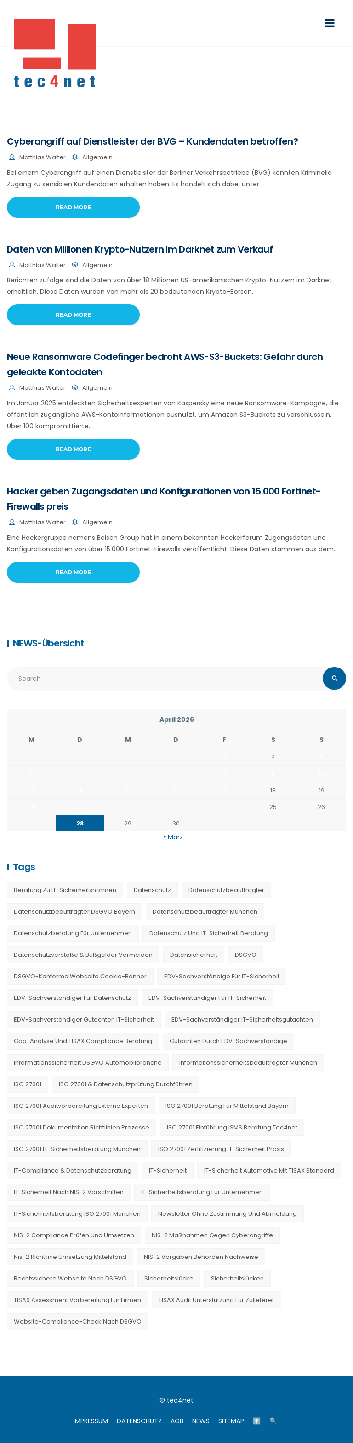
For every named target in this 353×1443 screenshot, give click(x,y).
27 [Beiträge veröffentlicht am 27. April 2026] (31, 823)
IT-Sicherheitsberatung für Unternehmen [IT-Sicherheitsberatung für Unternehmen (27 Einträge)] (202, 1192)
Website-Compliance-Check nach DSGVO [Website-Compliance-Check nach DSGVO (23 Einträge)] (78, 1321)
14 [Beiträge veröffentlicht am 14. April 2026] (80, 790)
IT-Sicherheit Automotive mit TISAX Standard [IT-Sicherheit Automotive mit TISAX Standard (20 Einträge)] (269, 1170)
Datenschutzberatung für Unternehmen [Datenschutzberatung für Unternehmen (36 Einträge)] (73, 933)
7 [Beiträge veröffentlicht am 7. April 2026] (79, 773)
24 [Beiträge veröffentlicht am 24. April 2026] (224, 807)
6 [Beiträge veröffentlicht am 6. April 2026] (32, 773)
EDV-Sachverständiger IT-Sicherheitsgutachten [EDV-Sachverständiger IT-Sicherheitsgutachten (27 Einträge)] (242, 1019)
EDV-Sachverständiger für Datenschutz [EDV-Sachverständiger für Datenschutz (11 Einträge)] (72, 998)
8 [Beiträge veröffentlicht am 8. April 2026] (128, 773)
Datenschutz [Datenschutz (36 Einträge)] (152, 890)
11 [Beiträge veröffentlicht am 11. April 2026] (273, 773)
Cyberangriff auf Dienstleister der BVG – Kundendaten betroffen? (152, 141)
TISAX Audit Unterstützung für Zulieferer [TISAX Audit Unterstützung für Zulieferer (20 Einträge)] (216, 1300)
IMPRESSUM (91, 1421)
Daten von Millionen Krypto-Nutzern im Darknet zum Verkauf (140, 249)
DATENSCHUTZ (139, 1421)
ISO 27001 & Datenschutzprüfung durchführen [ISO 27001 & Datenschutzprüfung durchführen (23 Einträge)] (126, 1084)
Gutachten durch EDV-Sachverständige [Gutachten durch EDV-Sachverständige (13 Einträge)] (228, 1041)
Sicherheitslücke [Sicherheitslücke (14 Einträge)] (169, 1278)
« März (173, 837)
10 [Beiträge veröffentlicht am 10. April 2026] (224, 773)
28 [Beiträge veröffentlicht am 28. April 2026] (80, 823)
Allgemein (97, 157)
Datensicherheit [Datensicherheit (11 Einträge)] (193, 954)
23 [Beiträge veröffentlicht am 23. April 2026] (176, 807)
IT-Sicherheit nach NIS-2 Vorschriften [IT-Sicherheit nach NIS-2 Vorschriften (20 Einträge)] (69, 1192)
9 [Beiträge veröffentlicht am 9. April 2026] (176, 773)
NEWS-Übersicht (48, 643)
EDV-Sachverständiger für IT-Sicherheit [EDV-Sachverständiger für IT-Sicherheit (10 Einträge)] (207, 998)
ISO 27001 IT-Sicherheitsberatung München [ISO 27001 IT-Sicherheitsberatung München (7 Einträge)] (77, 1149)
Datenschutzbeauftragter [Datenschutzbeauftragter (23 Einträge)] (226, 890)
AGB (177, 1421)
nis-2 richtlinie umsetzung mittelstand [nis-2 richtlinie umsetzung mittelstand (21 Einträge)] (70, 1256)
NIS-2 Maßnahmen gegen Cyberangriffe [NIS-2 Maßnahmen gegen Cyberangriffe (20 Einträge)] (212, 1235)
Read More (73, 207)
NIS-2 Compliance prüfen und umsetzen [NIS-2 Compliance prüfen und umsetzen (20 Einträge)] (74, 1235)
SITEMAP (231, 1421)
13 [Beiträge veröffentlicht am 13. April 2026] (31, 790)
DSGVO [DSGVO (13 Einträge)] (245, 954)
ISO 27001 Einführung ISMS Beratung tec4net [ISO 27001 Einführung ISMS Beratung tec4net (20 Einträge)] (232, 1127)
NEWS (201, 1421)
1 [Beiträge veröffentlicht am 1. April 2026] (128, 757)
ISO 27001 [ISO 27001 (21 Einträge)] (27, 1084)
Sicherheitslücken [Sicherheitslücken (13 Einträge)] (237, 1278)
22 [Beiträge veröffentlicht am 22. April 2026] (127, 807)
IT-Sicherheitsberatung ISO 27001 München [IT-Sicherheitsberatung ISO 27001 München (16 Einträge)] (77, 1213)
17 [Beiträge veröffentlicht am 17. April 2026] (224, 790)
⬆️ (257, 1421)
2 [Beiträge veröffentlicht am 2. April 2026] (176, 757)
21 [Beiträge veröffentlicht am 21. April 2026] (80, 807)
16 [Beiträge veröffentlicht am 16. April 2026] (176, 790)
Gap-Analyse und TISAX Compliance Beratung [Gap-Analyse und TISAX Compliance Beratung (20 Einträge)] (83, 1041)
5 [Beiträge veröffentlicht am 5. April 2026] (322, 757)
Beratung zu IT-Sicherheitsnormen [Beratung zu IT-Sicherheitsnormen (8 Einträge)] (65, 890)
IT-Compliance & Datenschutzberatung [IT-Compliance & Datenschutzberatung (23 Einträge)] (72, 1170)
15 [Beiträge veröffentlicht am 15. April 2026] (128, 790)
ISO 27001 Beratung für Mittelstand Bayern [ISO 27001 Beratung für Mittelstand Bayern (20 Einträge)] (227, 1105)
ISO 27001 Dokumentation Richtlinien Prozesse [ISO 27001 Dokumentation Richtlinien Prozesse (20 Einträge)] (81, 1127)
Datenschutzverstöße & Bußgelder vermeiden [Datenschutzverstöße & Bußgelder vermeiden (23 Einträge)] (83, 954)
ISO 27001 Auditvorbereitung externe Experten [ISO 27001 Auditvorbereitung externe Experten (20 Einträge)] (81, 1105)
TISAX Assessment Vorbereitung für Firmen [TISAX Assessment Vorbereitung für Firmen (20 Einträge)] (77, 1300)
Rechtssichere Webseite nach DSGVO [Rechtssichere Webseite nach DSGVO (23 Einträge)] (70, 1278)
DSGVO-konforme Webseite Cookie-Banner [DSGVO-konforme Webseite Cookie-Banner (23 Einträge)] (80, 976)
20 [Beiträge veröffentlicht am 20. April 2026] (31, 807)
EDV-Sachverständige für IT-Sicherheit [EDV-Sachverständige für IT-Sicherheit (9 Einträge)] (221, 976)
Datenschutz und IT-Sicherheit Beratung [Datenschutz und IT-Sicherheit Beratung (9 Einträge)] (208, 933)
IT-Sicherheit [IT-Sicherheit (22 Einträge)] (168, 1170)
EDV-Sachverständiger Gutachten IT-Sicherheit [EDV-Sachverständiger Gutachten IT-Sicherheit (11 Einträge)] (84, 1019)
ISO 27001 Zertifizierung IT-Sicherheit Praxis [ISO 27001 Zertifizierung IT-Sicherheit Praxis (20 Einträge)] (221, 1149)
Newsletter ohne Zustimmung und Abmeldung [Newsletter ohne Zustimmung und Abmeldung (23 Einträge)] (227, 1213)
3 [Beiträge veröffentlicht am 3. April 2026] (224, 757)
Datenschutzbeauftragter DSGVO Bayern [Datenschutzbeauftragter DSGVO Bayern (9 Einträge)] (74, 911)
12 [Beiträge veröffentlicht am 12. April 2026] (321, 773)
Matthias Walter (42, 157)
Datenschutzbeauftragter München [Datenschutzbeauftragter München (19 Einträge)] (205, 911)
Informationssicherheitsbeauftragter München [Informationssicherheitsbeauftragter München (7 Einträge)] (248, 1062)
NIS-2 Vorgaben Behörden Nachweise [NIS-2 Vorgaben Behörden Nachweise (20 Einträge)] (201, 1256)
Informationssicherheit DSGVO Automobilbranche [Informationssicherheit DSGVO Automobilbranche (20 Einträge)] (88, 1062)
